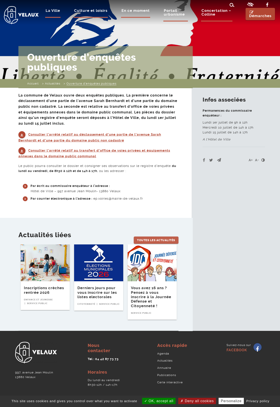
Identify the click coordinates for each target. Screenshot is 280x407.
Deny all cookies (197, 401)
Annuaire (164, 364)
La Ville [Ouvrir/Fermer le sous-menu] (54, 15)
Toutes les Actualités (156, 232)
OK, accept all (158, 401)
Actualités (165, 357)
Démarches (259, 18)
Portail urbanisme (175, 17)
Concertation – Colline (215, 17)
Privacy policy (257, 401)
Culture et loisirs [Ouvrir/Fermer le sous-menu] (92, 15)
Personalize (231, 401)
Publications (166, 371)
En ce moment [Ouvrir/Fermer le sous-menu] (137, 15)
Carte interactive (170, 377)
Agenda (163, 350)
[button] (219, 160)
